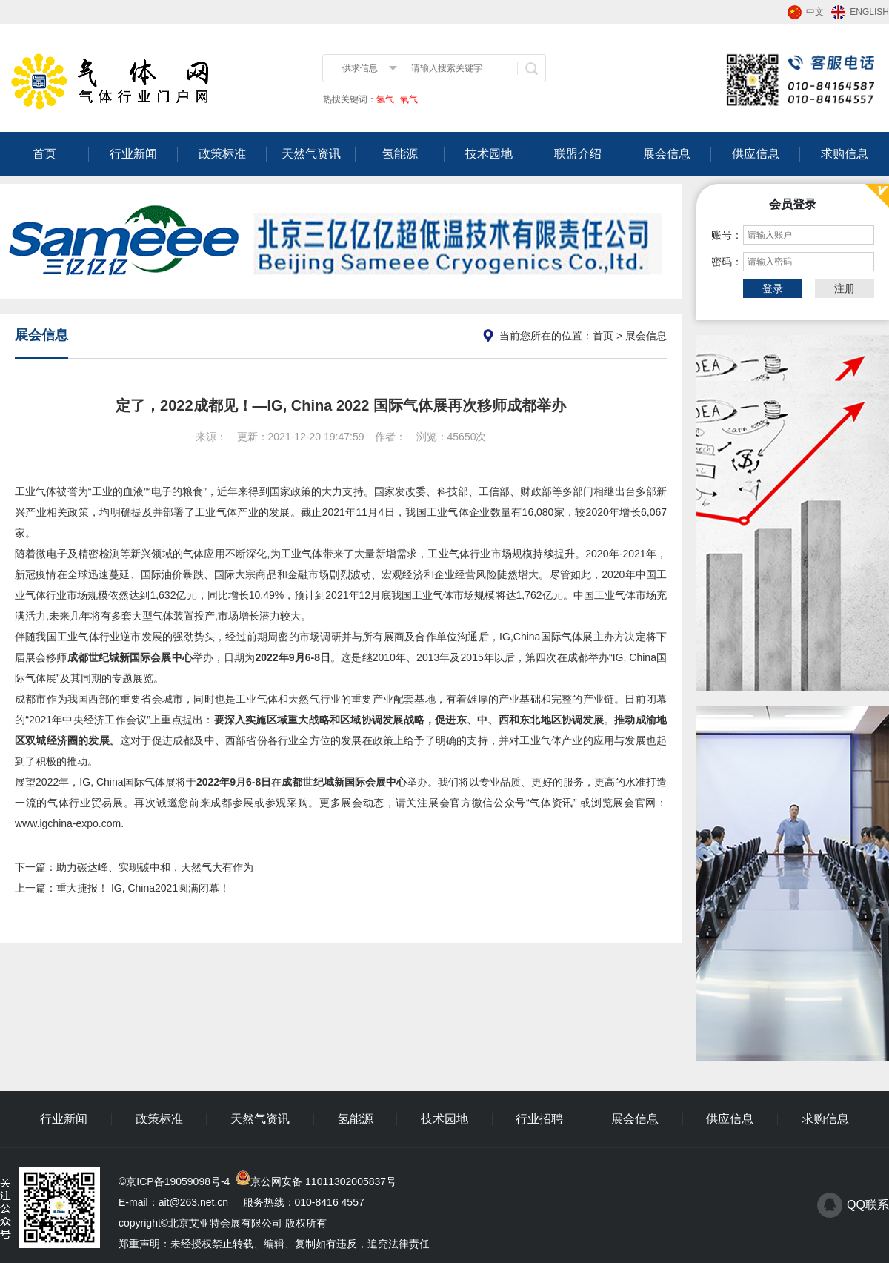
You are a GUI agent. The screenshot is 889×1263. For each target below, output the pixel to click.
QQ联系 (868, 1205)
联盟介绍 (578, 153)
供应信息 (755, 153)
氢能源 (400, 153)
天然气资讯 (311, 153)
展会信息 (666, 153)
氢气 (385, 99)
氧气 (408, 99)
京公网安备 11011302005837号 (323, 1181)
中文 (815, 12)
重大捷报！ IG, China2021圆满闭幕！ (143, 888)
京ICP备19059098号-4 (178, 1181)
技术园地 (489, 153)
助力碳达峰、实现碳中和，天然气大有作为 (154, 867)
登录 (772, 288)
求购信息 (844, 153)
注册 (844, 288)
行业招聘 (539, 1119)
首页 (44, 153)
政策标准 (222, 153)
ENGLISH (869, 12)
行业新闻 (133, 153)
